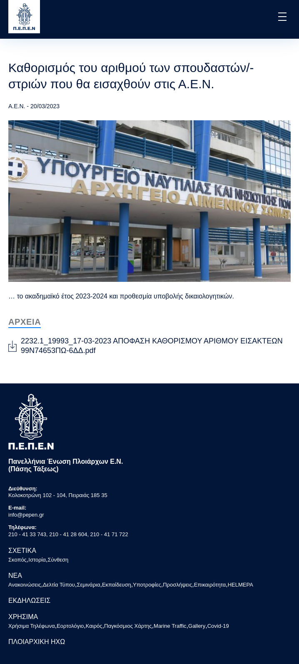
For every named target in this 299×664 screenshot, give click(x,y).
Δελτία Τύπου (59, 585)
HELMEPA (240, 585)
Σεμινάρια (88, 585)
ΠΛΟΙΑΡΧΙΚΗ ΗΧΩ (36, 641)
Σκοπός (17, 560)
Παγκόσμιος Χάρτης (128, 626)
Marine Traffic (170, 626)
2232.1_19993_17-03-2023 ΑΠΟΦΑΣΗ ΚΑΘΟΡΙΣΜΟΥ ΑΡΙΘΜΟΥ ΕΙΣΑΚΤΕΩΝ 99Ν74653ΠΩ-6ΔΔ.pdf (152, 346)
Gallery (196, 626)
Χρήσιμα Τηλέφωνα (31, 626)
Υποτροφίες (147, 585)
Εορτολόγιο (70, 626)
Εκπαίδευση (116, 585)
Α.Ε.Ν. (16, 106)
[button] (281, 16)
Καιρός (94, 626)
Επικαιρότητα (210, 585)
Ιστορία (37, 560)
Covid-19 (218, 626)
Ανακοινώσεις (24, 585)
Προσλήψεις (177, 585)
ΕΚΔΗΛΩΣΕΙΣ (29, 600)
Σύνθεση (57, 560)
